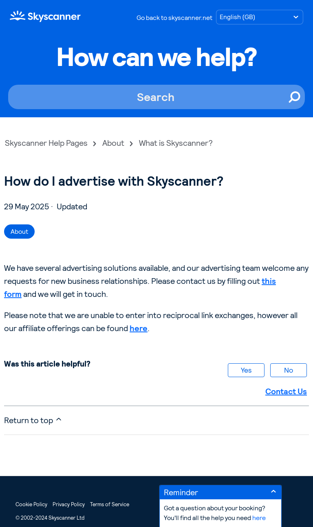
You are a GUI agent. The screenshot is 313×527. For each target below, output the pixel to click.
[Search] (156, 97)
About (113, 143)
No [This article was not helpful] (288, 370)
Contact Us (286, 391)
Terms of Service (109, 504)
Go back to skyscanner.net (174, 18)
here (139, 328)
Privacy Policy (69, 504)
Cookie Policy (31, 504)
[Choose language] (259, 17)
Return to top (33, 420)
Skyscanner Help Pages (46, 143)
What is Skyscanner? (176, 143)
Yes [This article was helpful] (246, 370)
